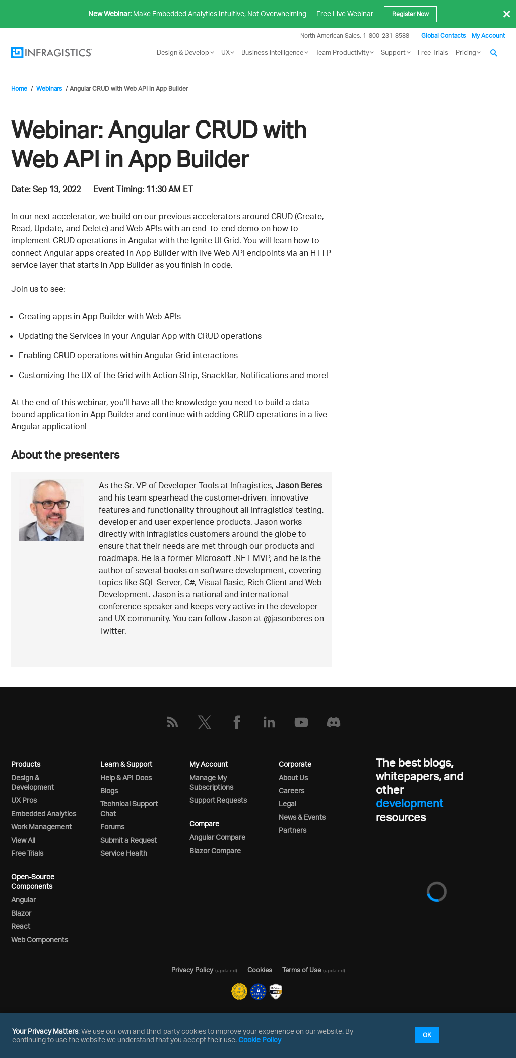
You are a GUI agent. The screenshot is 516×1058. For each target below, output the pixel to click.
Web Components (39, 939)
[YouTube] (301, 722)
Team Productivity (342, 52)
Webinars (49, 88)
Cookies (259, 970)
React (20, 926)
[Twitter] (205, 722)
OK (427, 1035)
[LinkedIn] (269, 722)
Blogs (109, 790)
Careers (291, 790)
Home (19, 88)
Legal (287, 803)
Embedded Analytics (43, 813)
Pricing (466, 52)
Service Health (123, 853)
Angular (23, 899)
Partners (292, 830)
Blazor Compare (215, 850)
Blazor (21, 913)
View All (23, 840)
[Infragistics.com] (61, 52)
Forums (112, 826)
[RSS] (172, 722)
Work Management (41, 826)
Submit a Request (128, 840)
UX (225, 52)
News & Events (302, 817)
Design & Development (32, 782)
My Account (488, 35)
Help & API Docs (126, 777)
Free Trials (433, 52)
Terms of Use (301, 970)
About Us (293, 777)
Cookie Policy (259, 1039)
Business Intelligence (272, 52)
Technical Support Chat (129, 808)
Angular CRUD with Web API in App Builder (129, 88)
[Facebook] (237, 722)
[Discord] (334, 722)
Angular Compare (217, 837)
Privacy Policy (192, 970)
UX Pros (24, 800)
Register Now (410, 14)
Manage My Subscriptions (211, 782)
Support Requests (218, 800)
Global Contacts (443, 35)
